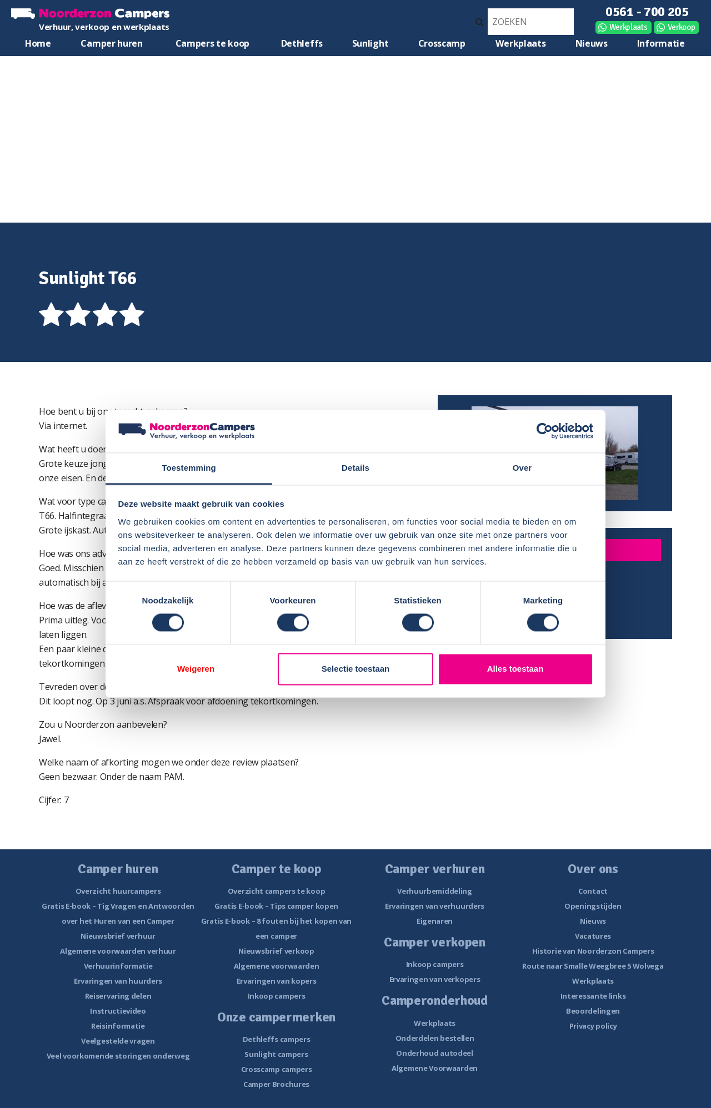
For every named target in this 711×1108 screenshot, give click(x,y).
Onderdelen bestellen (434, 1038)
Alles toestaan (515, 668)
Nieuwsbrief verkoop (276, 951)
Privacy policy (593, 1026)
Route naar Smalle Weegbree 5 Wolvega (592, 966)
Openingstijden (593, 906)
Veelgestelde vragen (117, 1041)
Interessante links (593, 996)
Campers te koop (213, 43)
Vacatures (593, 936)
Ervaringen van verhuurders (434, 906)
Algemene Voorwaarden (435, 1068)
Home (38, 43)
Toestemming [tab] (189, 467)
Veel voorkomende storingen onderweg (118, 1056)
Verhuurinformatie (118, 966)
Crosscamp (441, 43)
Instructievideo (118, 1011)
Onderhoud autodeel (434, 1053)
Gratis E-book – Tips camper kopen (276, 906)
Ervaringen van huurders (118, 981)
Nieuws (591, 43)
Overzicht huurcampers (118, 891)
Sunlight (370, 43)
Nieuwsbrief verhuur (118, 936)
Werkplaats (628, 27)
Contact (593, 891)
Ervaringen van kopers (277, 981)
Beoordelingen (593, 1011)
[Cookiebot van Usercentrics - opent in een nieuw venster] (544, 431)
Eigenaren (435, 921)
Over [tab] (522, 467)
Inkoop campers (277, 996)
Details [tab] (355, 467)
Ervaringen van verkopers (434, 979)
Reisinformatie (118, 1026)
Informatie (661, 43)
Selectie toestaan (356, 668)
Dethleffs (302, 43)
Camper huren (111, 43)
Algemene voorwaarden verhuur (118, 951)
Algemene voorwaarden (276, 966)
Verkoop (681, 27)
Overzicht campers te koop (277, 891)
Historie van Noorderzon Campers (593, 951)
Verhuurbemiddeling (434, 891)
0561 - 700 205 (647, 11)
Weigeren (195, 668)
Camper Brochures (276, 1084)
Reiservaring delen (118, 996)
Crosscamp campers (276, 1069)
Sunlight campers (276, 1054)
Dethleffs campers (277, 1039)
